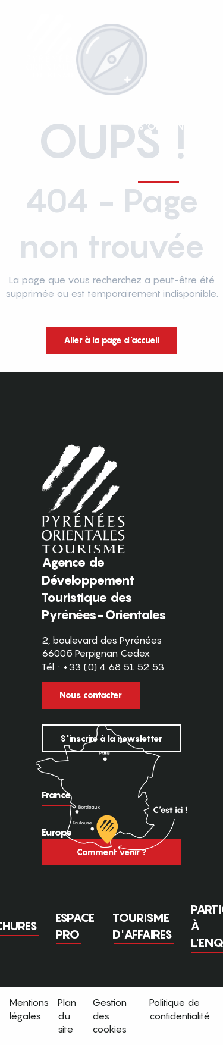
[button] (192, 110)
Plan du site (67, 1015)
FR (167, 109)
